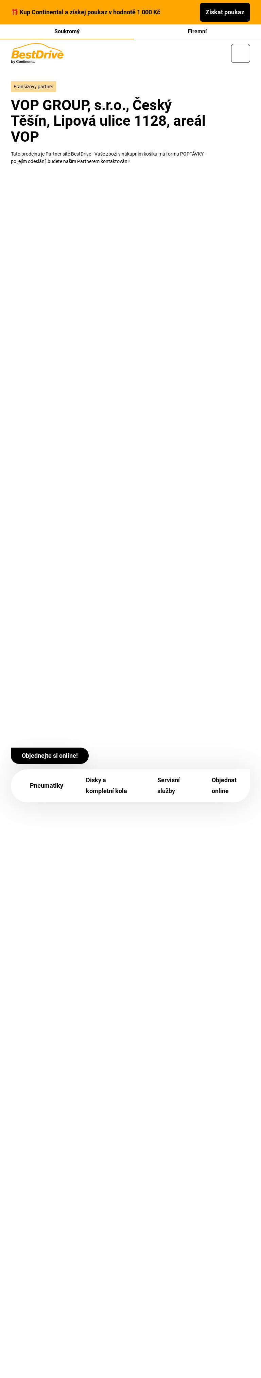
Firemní (197, 31)
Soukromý (67, 31)
